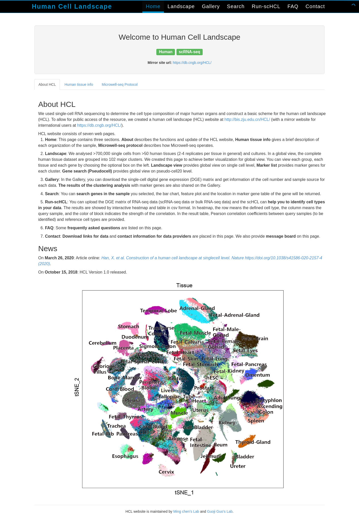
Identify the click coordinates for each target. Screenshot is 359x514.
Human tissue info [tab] (78, 84)
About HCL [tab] (47, 84)
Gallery (211, 6)
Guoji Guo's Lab (219, 511)
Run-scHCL (266, 6)
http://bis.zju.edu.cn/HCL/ (247, 119)
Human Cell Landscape (72, 6)
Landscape (181, 6)
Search (235, 6)
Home (153, 6)
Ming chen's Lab (186, 511)
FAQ (292, 6)
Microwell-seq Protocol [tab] (120, 84)
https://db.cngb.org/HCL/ (192, 63)
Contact (315, 6)
